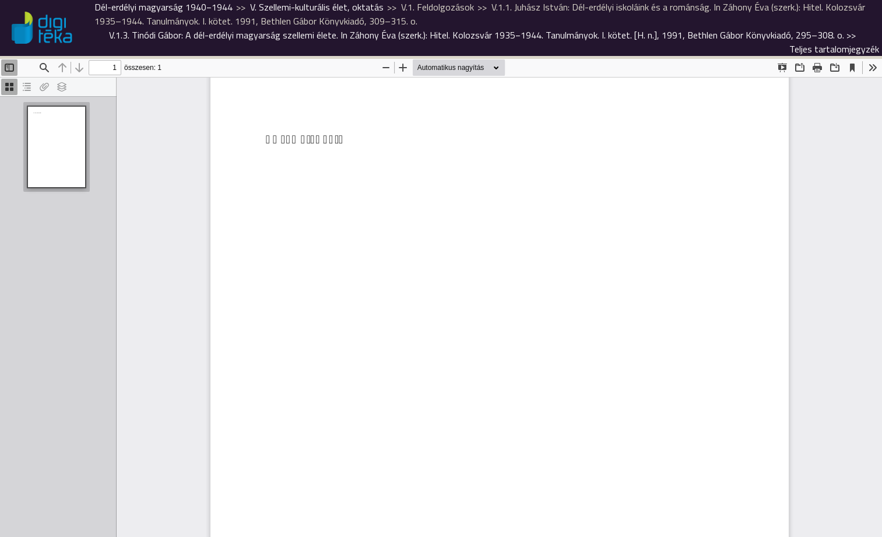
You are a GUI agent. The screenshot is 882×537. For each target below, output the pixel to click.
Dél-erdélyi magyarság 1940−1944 (163, 7)
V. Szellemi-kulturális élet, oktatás (317, 7)
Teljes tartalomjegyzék (834, 49)
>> (482, 35)
